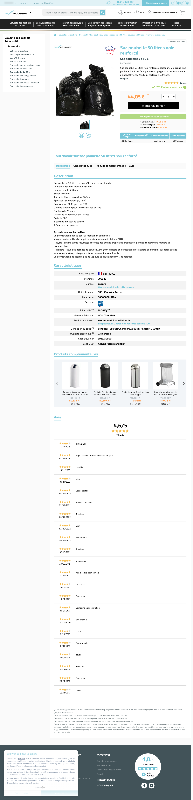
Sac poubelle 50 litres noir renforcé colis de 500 (124, 323)
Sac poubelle (14, 46)
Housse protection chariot (22, 54)
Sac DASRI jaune (17, 58)
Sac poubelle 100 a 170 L (21, 68)
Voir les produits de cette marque (116, 287)
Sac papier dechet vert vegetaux (25, 65)
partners (21, 759)
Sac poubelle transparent (22, 86)
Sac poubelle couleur (19, 79)
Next (183, 383)
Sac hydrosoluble (18, 61)
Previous (57, 383)
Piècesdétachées (176, 24)
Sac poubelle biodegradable (23, 75)
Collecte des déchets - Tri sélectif (73, 35)
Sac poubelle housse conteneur (24, 82)
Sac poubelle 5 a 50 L (20, 72)
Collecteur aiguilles (19, 51)
